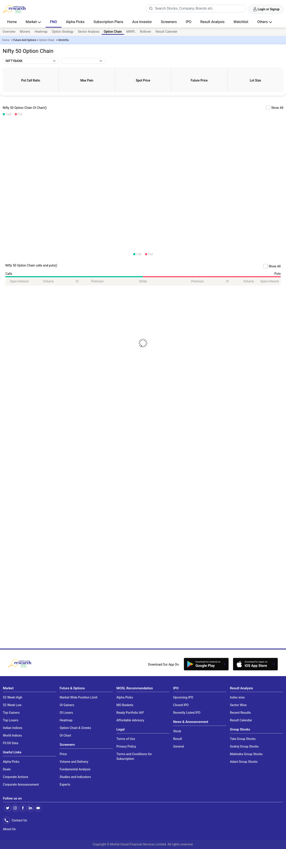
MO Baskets (124, 705)
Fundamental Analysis (75, 769)
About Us (9, 829)
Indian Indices (12, 728)
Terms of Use (125, 739)
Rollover (145, 31)
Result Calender (167, 31)
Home (12, 22)
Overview (9, 31)
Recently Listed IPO (186, 712)
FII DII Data (10, 743)
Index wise (237, 697)
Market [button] (32, 22)
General (178, 746)
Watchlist (240, 22)
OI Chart (65, 735)
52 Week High (12, 697)
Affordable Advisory (130, 720)
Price (63, 754)
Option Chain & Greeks (75, 728)
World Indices (12, 735)
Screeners (169, 22)
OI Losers (66, 712)
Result (177, 739)
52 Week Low (12, 705)
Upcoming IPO (183, 697)
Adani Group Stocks (244, 761)
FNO (53, 22)
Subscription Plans (108, 22)
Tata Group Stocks (243, 739)
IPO (188, 22)
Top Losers (10, 720)
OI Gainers (67, 705)
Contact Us (18, 820)
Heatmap (41, 31)
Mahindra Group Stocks (246, 754)
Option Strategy (62, 31)
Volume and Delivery (74, 761)
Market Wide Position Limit (78, 697)
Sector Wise (238, 705)
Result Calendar (241, 720)
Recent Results (240, 712)
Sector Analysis (88, 31)
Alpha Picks (75, 22)
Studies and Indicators (75, 777)
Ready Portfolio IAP (130, 712)
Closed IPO (181, 705)
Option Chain (46, 40)
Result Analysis (212, 22)
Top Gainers (11, 712)
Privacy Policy (126, 746)
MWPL (130, 31)
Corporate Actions (15, 777)
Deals (7, 769)
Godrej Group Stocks (244, 746)
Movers (25, 31)
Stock (177, 731)
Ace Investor (142, 22)
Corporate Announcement (21, 784)
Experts (65, 784)
